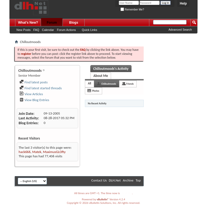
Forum (52, 22)
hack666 (24, 152)
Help (183, 3)
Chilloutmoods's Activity (111, 69)
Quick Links (89, 29)
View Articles (31, 94)
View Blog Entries (34, 100)
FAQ (36, 29)
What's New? (28, 22)
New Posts (23, 29)
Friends (130, 83)
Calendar (48, 29)
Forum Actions (66, 29)
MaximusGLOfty (54, 152)
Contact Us (99, 180)
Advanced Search (180, 29)
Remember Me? (132, 9)
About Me (100, 76)
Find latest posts (33, 82)
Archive (128, 180)
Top (138, 180)
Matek (36, 152)
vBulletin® (103, 199)
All (89, 83)
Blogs (73, 22)
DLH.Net (115, 180)
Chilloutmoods (108, 83)
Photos (95, 90)
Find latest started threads (40, 88)
